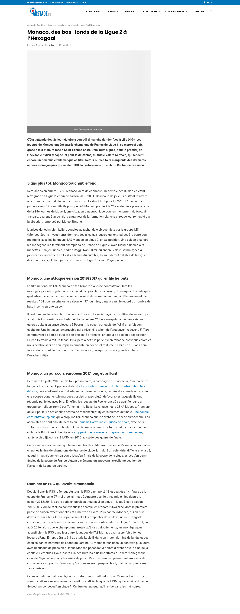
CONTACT (200, 11)
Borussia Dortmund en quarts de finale (103, 422)
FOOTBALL (93, 11)
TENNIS (113, 11)
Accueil (31, 25)
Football (41, 25)
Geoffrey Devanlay (45, 45)
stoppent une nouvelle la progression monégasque (108, 432)
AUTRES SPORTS (176, 11)
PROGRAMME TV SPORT (77, 2)
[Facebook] (204, 2)
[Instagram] (212, 2)
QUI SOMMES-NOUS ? (37, 2)
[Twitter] (208, 2)
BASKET (130, 11)
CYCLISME (150, 11)
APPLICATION (56, 2)
